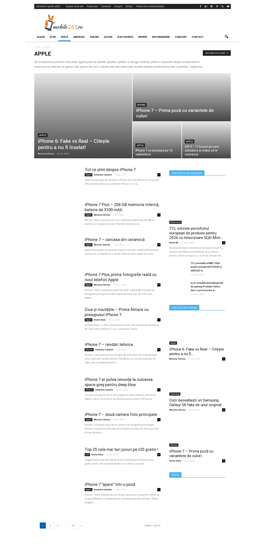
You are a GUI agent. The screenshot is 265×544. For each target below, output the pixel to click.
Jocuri (108, 36)
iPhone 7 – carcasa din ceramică (115, 239)
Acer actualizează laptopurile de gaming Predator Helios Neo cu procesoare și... (207, 286)
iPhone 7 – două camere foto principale (121, 414)
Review (142, 36)
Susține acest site (75, 6)
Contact (198, 36)
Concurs (181, 36)
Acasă (41, 36)
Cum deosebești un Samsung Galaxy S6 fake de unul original (195, 402)
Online (94, 36)
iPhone (141, 105)
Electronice (125, 36)
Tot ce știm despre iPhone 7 (110, 169)
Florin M (173, 242)
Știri (53, 36)
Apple (64, 36)
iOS (87, 454)
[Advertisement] (162, 22)
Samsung (174, 394)
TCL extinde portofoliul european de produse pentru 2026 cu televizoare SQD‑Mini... (196, 233)
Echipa (129, 6)
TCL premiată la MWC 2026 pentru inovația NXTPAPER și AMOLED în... (206, 267)
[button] (226, 36)
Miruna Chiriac (46, 153)
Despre (118, 6)
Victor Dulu (100, 319)
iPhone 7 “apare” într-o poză (110, 484)
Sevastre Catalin (103, 174)
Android (79, 36)
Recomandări (161, 36)
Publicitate (92, 6)
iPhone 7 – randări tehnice (109, 344)
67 (73, 525)
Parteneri (106, 6)
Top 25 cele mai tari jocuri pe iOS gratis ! (121, 449)
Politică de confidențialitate (150, 6)
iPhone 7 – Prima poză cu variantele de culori (191, 453)
